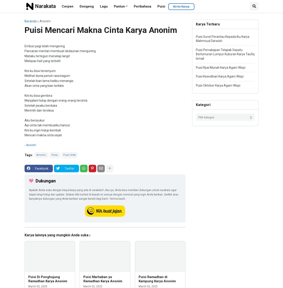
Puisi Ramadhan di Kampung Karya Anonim (157, 279)
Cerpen (67, 6)
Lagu (104, 6)
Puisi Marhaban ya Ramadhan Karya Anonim (102, 279)
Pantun (119, 6)
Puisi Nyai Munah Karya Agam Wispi (220, 67)
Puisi (161, 6)
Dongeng (87, 6)
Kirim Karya (181, 6)
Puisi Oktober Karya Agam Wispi (218, 85)
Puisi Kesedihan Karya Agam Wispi (220, 76)
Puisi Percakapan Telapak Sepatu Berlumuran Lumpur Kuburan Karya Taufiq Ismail (225, 54)
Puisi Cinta (69, 154)
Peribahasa (142, 6)
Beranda (30, 21)
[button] (254, 6)
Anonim (45, 21)
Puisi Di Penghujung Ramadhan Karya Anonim (47, 279)
